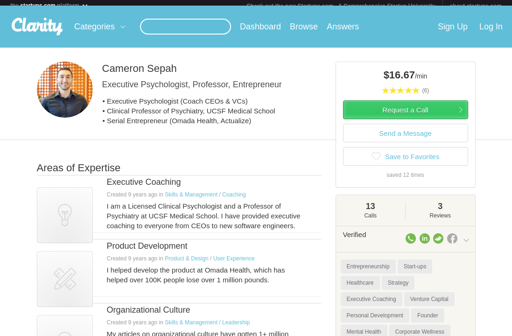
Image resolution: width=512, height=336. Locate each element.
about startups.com (476, 6)
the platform (49, 5)
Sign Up (453, 32)
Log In (491, 32)
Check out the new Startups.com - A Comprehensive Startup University (340, 6)
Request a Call (405, 115)
